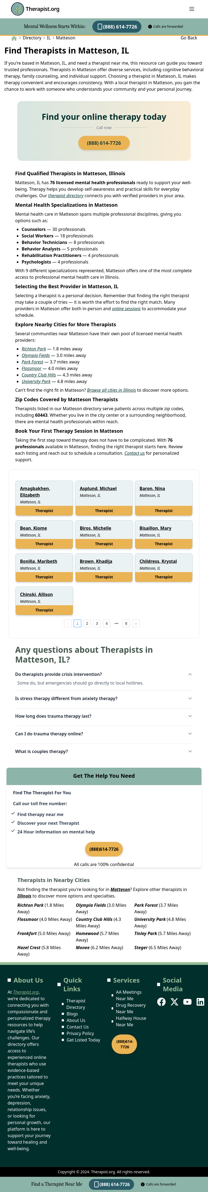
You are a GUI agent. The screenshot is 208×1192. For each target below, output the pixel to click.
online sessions (126, 309)
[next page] (117, 623)
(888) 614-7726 (117, 26)
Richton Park (34, 349)
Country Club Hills (39, 375)
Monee (83, 948)
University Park (36, 381)
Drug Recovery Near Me (131, 1008)
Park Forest (32, 362)
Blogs (72, 1014)
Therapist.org (35, 9)
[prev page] (68, 623)
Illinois (24, 896)
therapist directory (65, 196)
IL (49, 38)
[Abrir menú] (191, 9)
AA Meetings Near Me (128, 995)
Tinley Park (145, 933)
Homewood (87, 933)
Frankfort (27, 933)
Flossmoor (31, 368)
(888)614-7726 (104, 849)
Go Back (189, 38)
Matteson (120, 889)
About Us (76, 1020)
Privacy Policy (80, 1033)
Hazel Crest (28, 948)
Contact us (134, 453)
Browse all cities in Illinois (111, 390)
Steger (141, 948)
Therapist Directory (75, 1004)
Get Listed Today (83, 1040)
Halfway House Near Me (131, 1021)
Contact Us (78, 1027)
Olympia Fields (36, 355)
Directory (32, 38)
